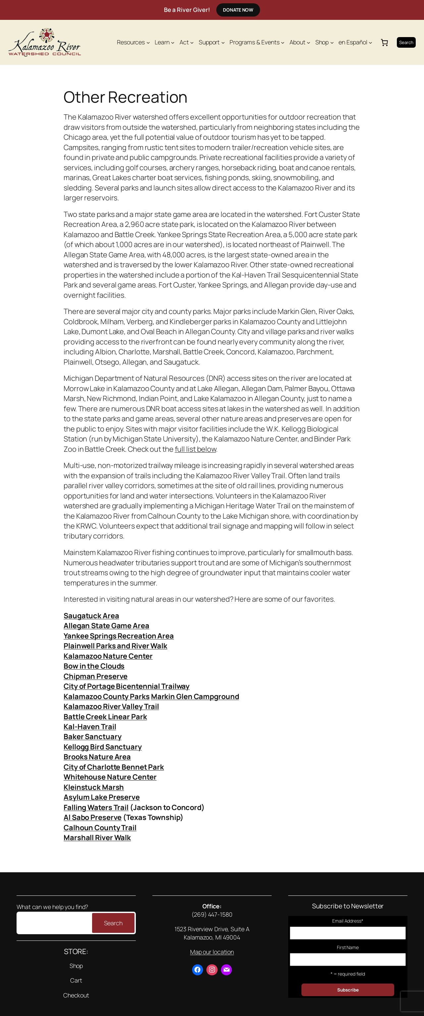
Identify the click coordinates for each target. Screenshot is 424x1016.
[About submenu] (308, 42)
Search (406, 42)
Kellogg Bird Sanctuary (103, 747)
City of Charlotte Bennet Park (114, 767)
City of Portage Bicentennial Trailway (126, 686)
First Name (348, 947)
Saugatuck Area (91, 616)
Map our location (212, 952)
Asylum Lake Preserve (102, 797)
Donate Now (238, 10)
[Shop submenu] (332, 42)
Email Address (347, 921)
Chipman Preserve (96, 676)
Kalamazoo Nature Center (108, 656)
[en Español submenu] (370, 42)
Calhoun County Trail (100, 828)
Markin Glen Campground (195, 696)
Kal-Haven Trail (90, 727)
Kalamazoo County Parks (107, 696)
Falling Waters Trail (96, 807)
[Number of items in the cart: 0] (385, 42)
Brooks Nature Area (97, 757)
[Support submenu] (223, 42)
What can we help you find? (52, 907)
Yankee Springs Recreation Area (119, 636)
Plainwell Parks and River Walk (115, 646)
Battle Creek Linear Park (105, 717)
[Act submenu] (192, 42)
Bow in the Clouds (94, 666)
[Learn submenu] (173, 42)
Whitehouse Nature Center (110, 777)
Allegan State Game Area (106, 626)
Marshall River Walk (97, 837)
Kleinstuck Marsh (94, 787)
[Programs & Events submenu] (283, 42)
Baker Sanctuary (93, 736)
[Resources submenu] (148, 42)
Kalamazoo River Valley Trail (111, 706)
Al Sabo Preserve (93, 817)
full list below (195, 449)
